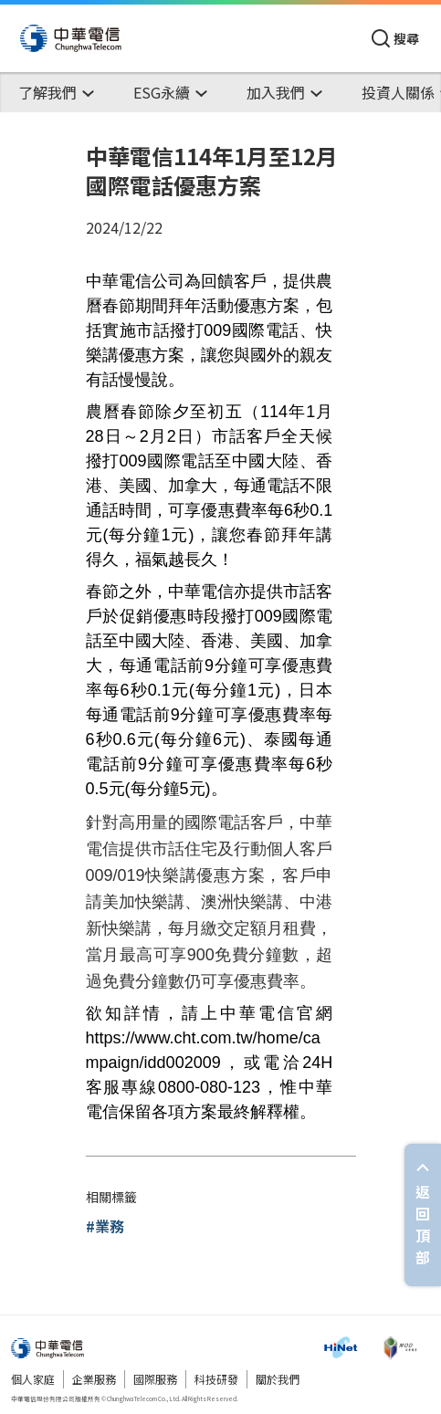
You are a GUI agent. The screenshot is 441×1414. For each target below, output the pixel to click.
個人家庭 (33, 1379)
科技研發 (216, 1379)
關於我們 (277, 1379)
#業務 (105, 1226)
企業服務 (94, 1379)
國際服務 (155, 1379)
